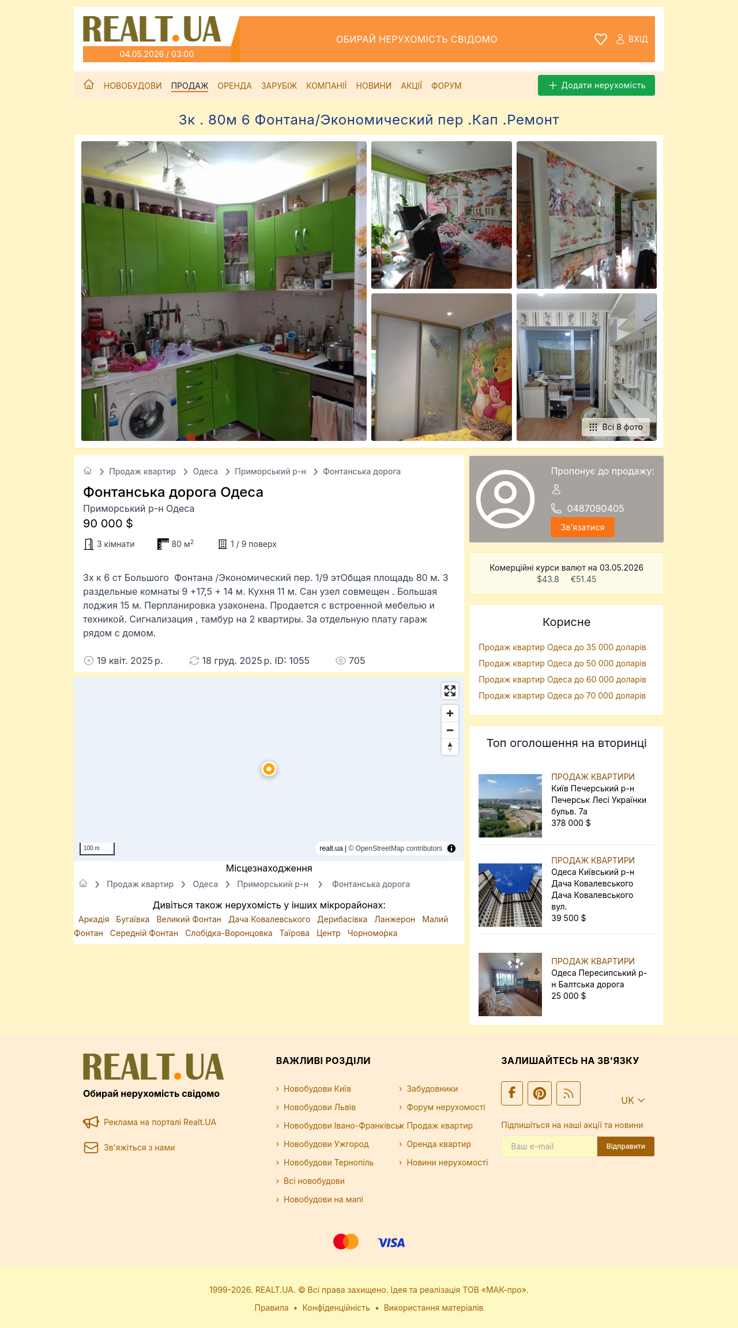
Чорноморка (373, 933)
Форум (446, 85)
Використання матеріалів (434, 1307)
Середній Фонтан (145, 933)
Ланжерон (395, 919)
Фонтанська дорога (362, 471)
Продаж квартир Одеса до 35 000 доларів (562, 647)
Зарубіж (279, 85)
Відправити (626, 1146)
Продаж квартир (142, 471)
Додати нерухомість (596, 85)
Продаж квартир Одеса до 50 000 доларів (562, 663)
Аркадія (94, 919)
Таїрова (296, 933)
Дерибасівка (343, 919)
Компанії (326, 85)
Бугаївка (134, 919)
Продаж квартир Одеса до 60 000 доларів (562, 679)
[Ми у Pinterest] (540, 1093)
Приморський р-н (270, 471)
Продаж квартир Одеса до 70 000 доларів (562, 695)
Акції (411, 85)
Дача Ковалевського (270, 919)
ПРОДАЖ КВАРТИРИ (593, 777)
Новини (374, 85)
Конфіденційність (336, 1307)
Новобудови (133, 85)
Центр (330, 933)
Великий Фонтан (190, 919)
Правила (272, 1307)
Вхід (631, 39)
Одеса (205, 471)
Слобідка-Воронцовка (229, 933)
